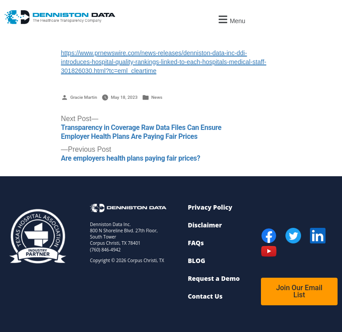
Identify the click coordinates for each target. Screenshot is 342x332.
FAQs (196, 243)
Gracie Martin (83, 97)
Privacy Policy (210, 207)
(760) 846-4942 (105, 250)
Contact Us (205, 296)
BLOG (196, 260)
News (157, 97)
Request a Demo (214, 278)
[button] (231, 19)
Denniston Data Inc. (110, 224)
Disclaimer (205, 225)
